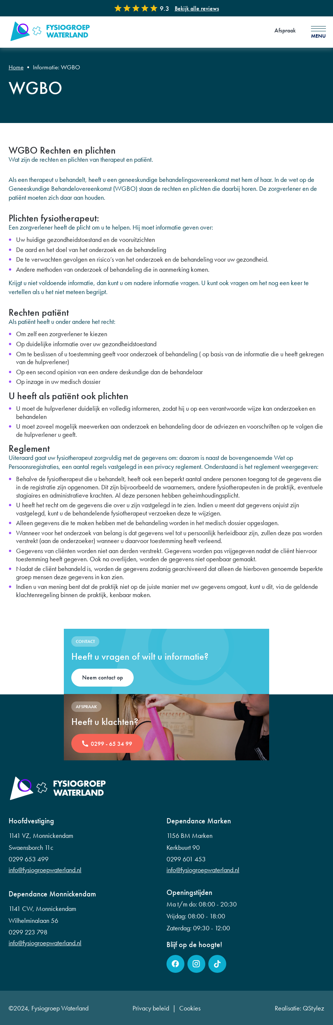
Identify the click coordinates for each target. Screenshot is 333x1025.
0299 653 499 (29, 859)
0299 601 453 (186, 859)
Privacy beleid (151, 1008)
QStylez (313, 1008)
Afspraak (285, 30)
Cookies (189, 1008)
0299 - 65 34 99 (111, 744)
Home (16, 67)
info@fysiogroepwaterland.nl (45, 870)
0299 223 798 (28, 932)
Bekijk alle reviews (197, 8)
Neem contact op (102, 677)
